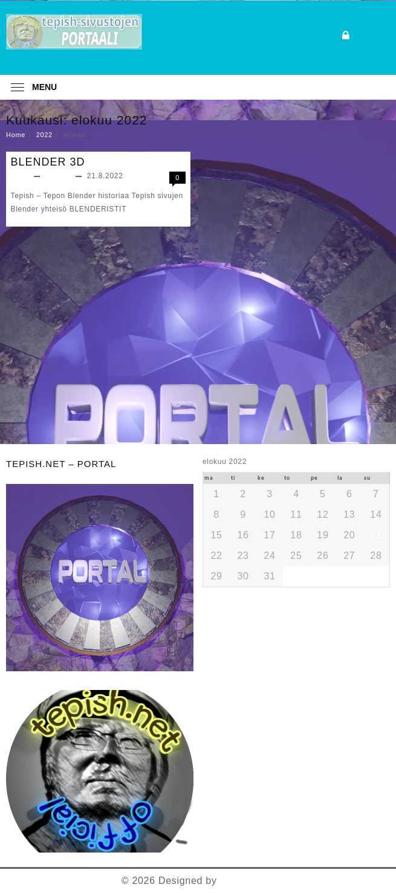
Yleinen (59, 176)
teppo (21, 176)
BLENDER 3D (48, 162)
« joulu (290, 592)
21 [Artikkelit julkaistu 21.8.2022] (375, 535)
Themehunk (246, 880)
